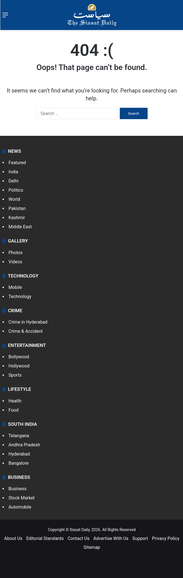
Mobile (15, 287)
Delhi (14, 181)
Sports (15, 375)
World (14, 199)
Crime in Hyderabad (28, 322)
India (13, 171)
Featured (17, 162)
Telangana (19, 435)
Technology (20, 296)
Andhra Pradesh (24, 444)
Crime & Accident (26, 331)
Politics (16, 190)
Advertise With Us (110, 538)
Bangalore (19, 463)
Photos (16, 252)
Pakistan (17, 208)
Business (18, 488)
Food (14, 410)
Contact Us (79, 538)
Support (140, 538)
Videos (15, 261)
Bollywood (19, 356)
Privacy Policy (166, 538)
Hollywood (19, 366)
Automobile (20, 507)
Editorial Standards (45, 538)
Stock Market (22, 498)
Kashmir (17, 217)
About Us (13, 538)
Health (15, 401)
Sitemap (92, 547)
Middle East (20, 226)
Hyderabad (19, 454)
